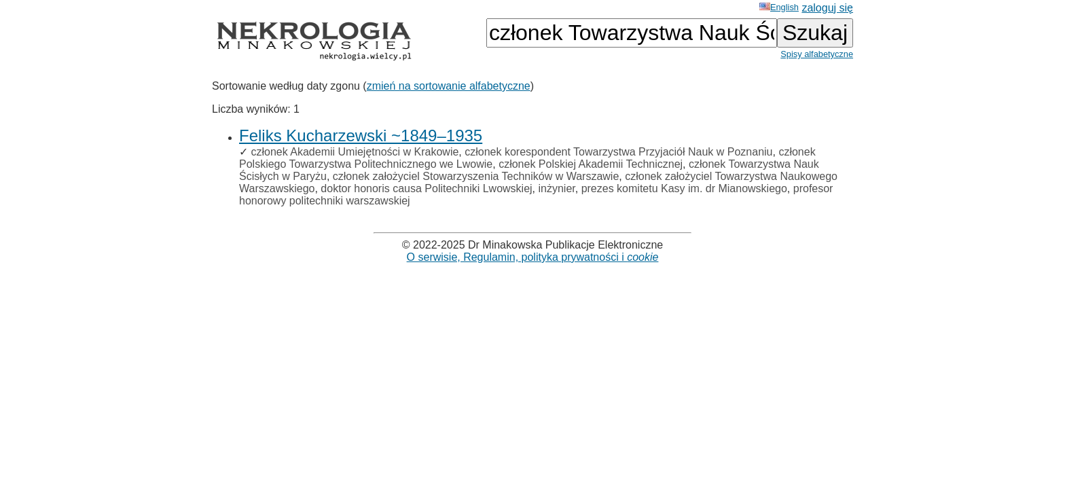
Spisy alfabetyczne (816, 54)
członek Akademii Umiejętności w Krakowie (354, 152)
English (779, 7)
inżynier (556, 188)
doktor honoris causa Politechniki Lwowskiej (426, 188)
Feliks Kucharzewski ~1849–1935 (360, 135)
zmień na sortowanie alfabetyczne (448, 86)
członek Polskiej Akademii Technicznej (591, 164)
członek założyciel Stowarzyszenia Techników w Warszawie (476, 176)
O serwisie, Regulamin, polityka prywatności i (533, 257)
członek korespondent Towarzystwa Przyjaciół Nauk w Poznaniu (618, 152)
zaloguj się (827, 8)
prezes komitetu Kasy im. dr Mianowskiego (684, 188)
